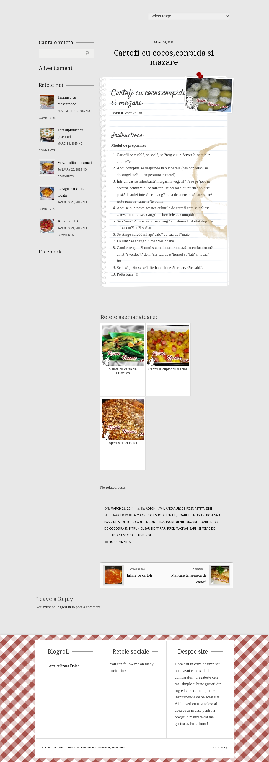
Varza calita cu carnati (75, 163)
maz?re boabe (198, 522)
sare (193, 528)
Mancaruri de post (178, 508)
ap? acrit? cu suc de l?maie (155, 515)
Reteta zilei (203, 508)
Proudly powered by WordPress (106, 747)
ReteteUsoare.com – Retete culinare (79, 17)
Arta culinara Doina (64, 666)
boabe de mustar (191, 515)
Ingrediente (175, 522)
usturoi (144, 535)
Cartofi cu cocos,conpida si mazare (164, 57)
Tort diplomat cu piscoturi (70, 133)
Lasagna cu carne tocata (71, 192)
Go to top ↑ (220, 747)
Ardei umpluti (68, 221)
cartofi (141, 522)
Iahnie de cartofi (139, 575)
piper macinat (177, 528)
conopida (156, 522)
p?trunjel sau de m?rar (147, 528)
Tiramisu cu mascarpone (67, 100)
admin (119, 112)
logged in (63, 607)
